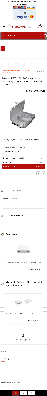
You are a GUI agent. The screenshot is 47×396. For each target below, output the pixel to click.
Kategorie (9, 35)
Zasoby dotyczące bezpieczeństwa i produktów (21, 140)
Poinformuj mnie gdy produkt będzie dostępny (16, 71)
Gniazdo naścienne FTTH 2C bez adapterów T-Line (23, 262)
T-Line (17, 151)
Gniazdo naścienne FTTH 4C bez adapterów (21, 314)
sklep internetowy (7, 382)
